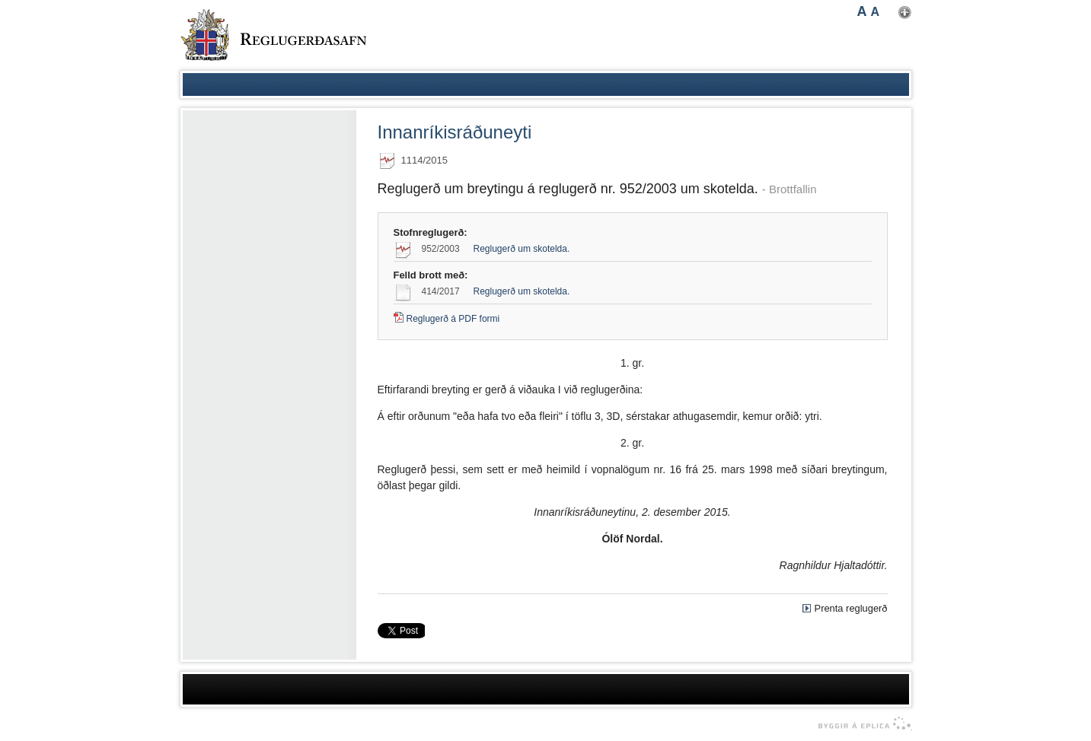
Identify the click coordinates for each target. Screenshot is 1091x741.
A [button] (862, 11)
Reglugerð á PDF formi (453, 318)
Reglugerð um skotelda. (522, 248)
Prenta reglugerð (851, 608)
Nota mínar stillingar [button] (904, 12)
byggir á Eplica (860, 723)
